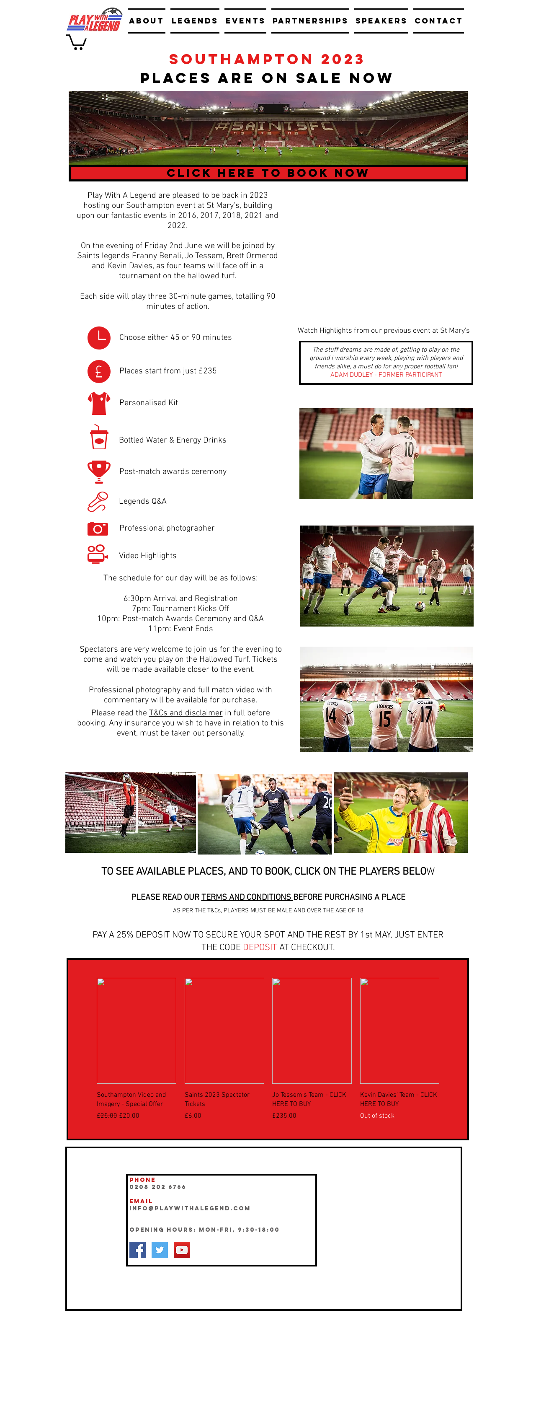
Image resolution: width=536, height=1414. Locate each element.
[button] (76, 41)
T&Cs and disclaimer (186, 713)
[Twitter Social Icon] (160, 1250)
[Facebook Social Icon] (137, 1250)
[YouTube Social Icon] (182, 1250)
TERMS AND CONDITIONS (247, 898)
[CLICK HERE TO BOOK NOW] (268, 173)
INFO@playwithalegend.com (190, 1208)
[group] (268, 1049)
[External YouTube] (381, 241)
